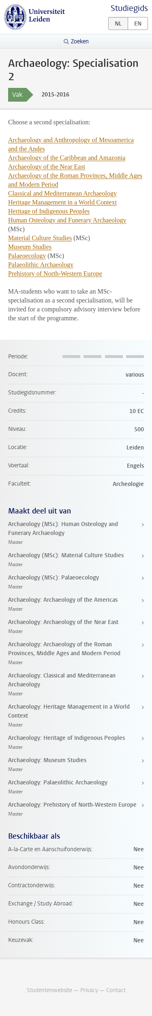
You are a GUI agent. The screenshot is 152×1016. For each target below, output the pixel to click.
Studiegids (129, 8)
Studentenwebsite (49, 990)
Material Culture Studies (40, 237)
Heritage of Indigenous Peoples (49, 211)
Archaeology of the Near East (46, 166)
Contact (116, 990)
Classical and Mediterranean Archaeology (62, 193)
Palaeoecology (27, 255)
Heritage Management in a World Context (62, 202)
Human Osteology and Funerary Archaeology (67, 220)
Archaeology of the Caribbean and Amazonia (66, 157)
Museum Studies (29, 246)
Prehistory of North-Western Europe (55, 273)
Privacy (89, 990)
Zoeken (80, 41)
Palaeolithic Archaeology (40, 264)
